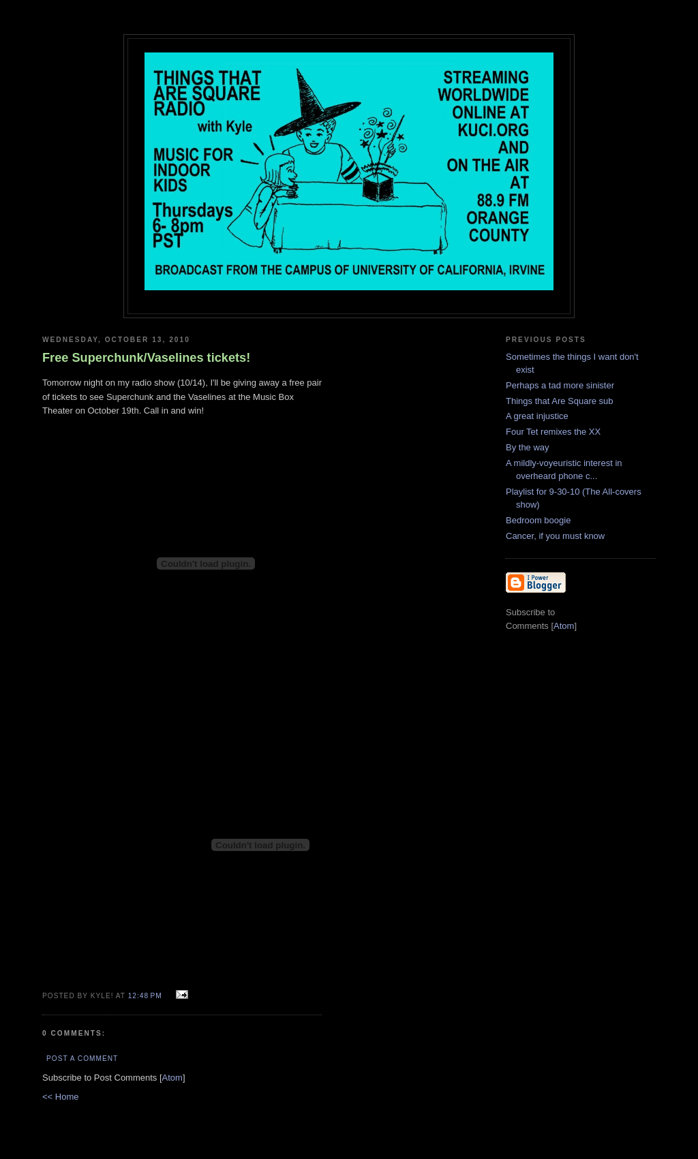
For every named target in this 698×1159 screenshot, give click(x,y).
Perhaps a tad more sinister (560, 385)
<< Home (60, 1097)
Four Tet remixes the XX (553, 432)
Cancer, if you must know (555, 536)
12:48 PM (146, 996)
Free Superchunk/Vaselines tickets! (146, 358)
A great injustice (537, 416)
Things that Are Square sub (559, 401)
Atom (172, 1077)
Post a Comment (82, 1058)
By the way (527, 447)
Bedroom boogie (538, 520)
